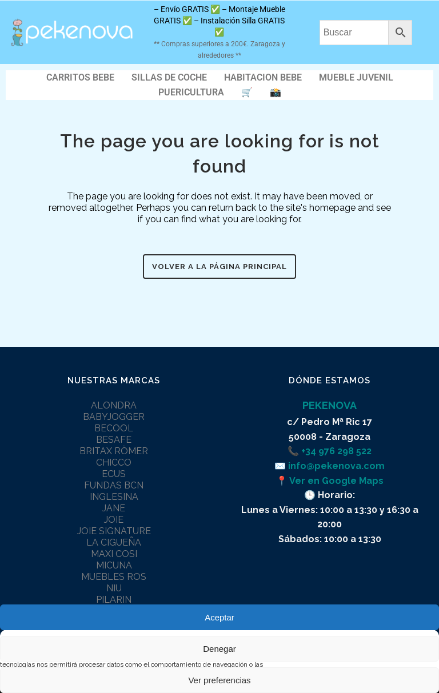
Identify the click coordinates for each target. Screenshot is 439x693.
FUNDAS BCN (113, 485)
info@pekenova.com (336, 465)
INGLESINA (114, 496)
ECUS (114, 473)
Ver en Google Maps (336, 480)
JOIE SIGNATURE (114, 531)
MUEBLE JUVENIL (356, 77)
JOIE (113, 519)
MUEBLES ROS (113, 576)
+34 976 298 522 (336, 451)
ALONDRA (114, 405)
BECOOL (113, 428)
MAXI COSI (114, 553)
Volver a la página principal (219, 266)
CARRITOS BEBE (80, 77)
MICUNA (114, 565)
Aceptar (219, 617)
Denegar (219, 649)
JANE (113, 508)
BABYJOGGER (114, 416)
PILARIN (113, 599)
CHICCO (113, 462)
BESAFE (113, 439)
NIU (114, 588)
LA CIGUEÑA (113, 542)
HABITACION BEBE (263, 77)
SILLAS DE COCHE (169, 77)
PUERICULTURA (191, 92)
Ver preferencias (219, 680)
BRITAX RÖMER (113, 451)
